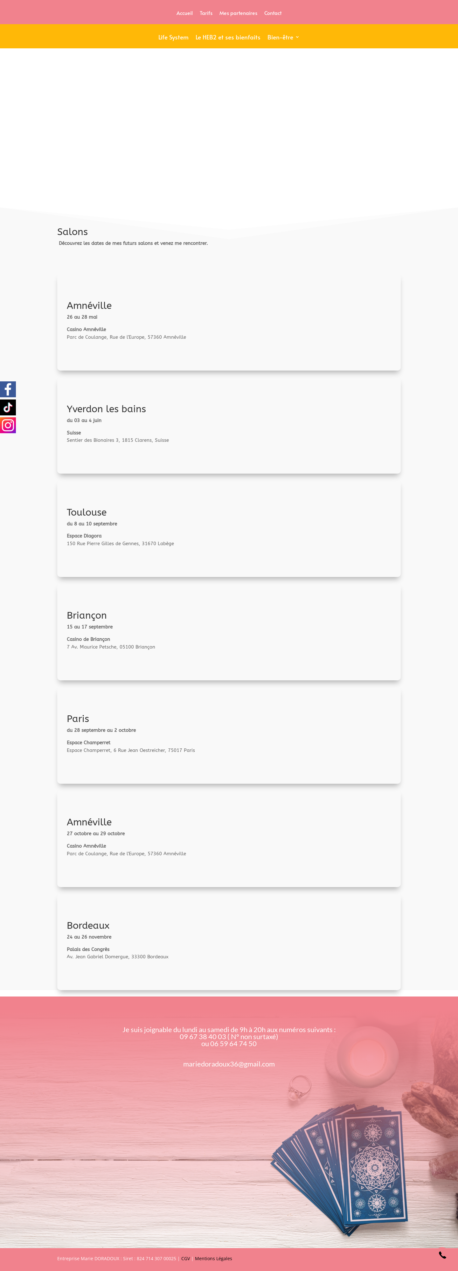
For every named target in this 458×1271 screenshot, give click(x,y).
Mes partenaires (238, 13)
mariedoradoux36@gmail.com (229, 1063)
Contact (272, 13)
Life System (173, 38)
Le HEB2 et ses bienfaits (228, 38)
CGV (185, 1258)
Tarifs (206, 13)
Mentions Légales (213, 1258)
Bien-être (280, 38)
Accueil (185, 13)
